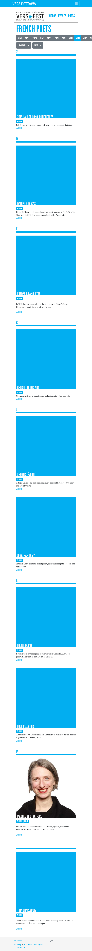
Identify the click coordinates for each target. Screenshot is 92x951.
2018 (78, 38)
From (36, 45)
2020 (64, 38)
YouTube (28, 944)
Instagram (38, 944)
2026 (20, 38)
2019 (71, 38)
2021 (57, 38)
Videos (52, 16)
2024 (35, 38)
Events (62, 16)
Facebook (21, 947)
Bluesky (17, 944)
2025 (27, 38)
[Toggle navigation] (76, 3)
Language (22, 45)
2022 (49, 38)
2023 (42, 38)
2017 (85, 38)
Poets (71, 16)
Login (50, 940)
